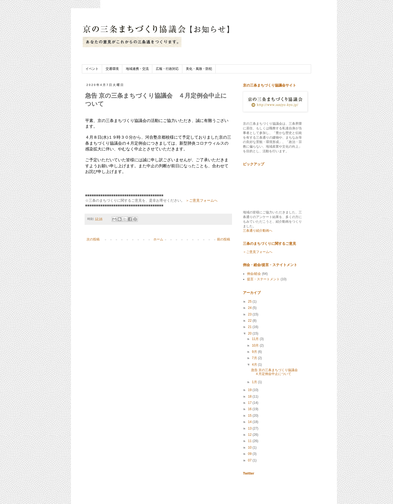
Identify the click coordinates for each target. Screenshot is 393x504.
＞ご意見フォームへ (202, 200)
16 (250, 409)
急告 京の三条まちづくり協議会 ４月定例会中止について (276, 372)
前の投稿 (223, 239)
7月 (255, 358)
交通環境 (112, 69)
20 (250, 333)
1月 (255, 382)
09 (250, 454)
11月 (256, 339)
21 (250, 327)
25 (250, 301)
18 (250, 396)
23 (250, 314)
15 (250, 415)
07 (250, 460)
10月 (256, 345)
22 (250, 321)
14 (250, 422)
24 (250, 308)
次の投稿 (93, 239)
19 (250, 390)
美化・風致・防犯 (199, 69)
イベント (92, 69)
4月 (255, 364)
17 (250, 403)
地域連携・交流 (137, 69)
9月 (255, 352)
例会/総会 (254, 274)
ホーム (158, 239)
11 (250, 441)
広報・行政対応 (167, 69)
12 (250, 435)
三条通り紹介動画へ (257, 230)
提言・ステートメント (263, 279)
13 (250, 428)
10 (250, 447)
